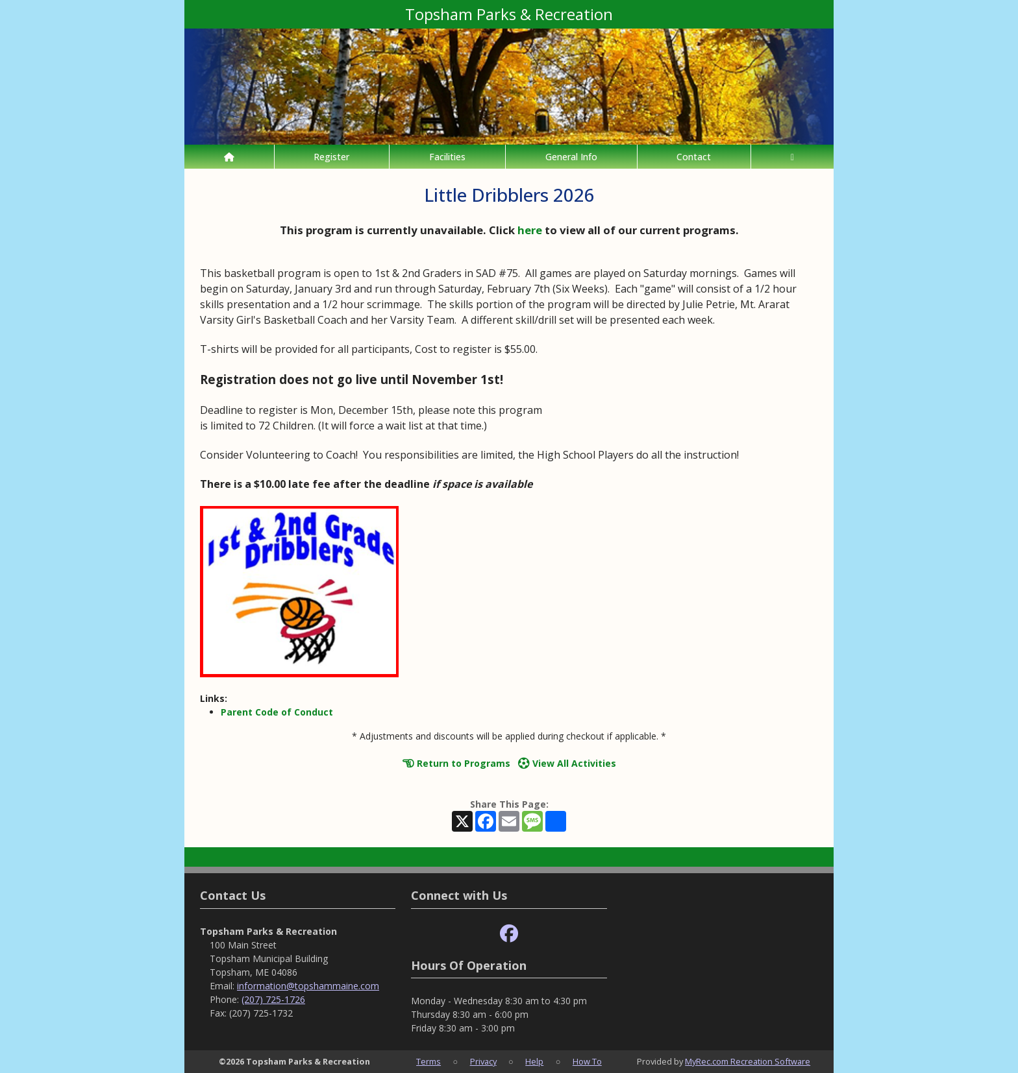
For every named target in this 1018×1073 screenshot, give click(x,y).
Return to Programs (456, 763)
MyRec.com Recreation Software (747, 1061)
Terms (428, 1061)
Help (534, 1061)
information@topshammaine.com (308, 986)
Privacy (483, 1061)
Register (331, 157)
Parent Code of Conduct (277, 712)
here (529, 230)
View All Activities (567, 763)
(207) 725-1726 (273, 999)
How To (587, 1061)
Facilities (447, 157)
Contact (694, 157)
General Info (571, 157)
